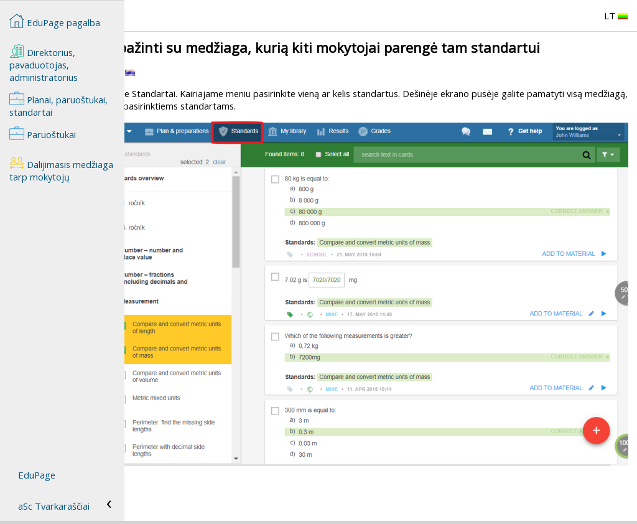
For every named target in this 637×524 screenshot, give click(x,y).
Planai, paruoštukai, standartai (58, 104)
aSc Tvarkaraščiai (54, 506)
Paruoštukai (42, 133)
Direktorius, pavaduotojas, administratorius (43, 63)
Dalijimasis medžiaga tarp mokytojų (61, 169)
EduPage (36, 475)
